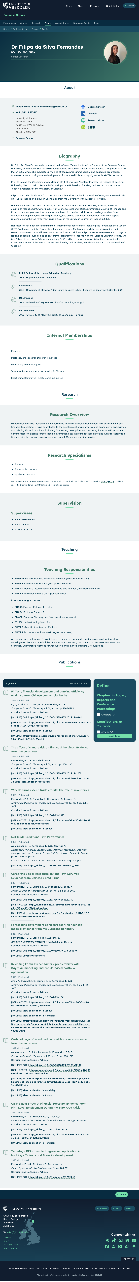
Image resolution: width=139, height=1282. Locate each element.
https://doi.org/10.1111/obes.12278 (47, 1129)
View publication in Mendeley (39, 1016)
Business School (15, 15)
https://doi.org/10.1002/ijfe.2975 (46, 815)
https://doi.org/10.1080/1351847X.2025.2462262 (54, 773)
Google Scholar (96, 107)
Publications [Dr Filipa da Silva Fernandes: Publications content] (69, 662)
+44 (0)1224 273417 (26, 112)
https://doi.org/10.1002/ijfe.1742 (46, 997)
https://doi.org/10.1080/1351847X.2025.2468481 (55, 717)
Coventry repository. (34, 956)
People (35, 29)
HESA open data (108, 482)
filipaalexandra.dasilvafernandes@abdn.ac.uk (42, 107)
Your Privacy (41, 1269)
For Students (97, 1210)
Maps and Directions (12, 1246)
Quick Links (113, 6)
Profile (45, 29)
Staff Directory (10, 1249)
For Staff (114, 1210)
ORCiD (91, 127)
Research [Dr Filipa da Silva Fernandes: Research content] (69, 394)
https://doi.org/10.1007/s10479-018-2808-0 (52, 951)
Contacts (7, 1239)
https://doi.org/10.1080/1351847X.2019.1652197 (54, 1065)
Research (96, 6)
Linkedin (92, 113)
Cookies (66, 1269)
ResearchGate (96, 120)
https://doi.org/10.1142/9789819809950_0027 (53, 865)
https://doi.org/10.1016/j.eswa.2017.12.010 (51, 1177)
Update (120, 1195)
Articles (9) (107, 732)
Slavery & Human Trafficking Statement (90, 1269)
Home (6, 29)
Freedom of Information (119, 1269)
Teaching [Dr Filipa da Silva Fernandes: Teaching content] (69, 549)
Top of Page (128, 1260)
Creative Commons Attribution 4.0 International (41, 485)
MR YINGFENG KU (25, 519)
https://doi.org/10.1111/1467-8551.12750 (50, 900)
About (82, 6)
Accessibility (55, 1269)
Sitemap (129, 1210)
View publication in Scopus (37, 731)
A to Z (6, 1242)
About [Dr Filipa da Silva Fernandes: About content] (69, 88)
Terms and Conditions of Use (21, 1269)
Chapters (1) (108, 715)
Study (70, 6)
